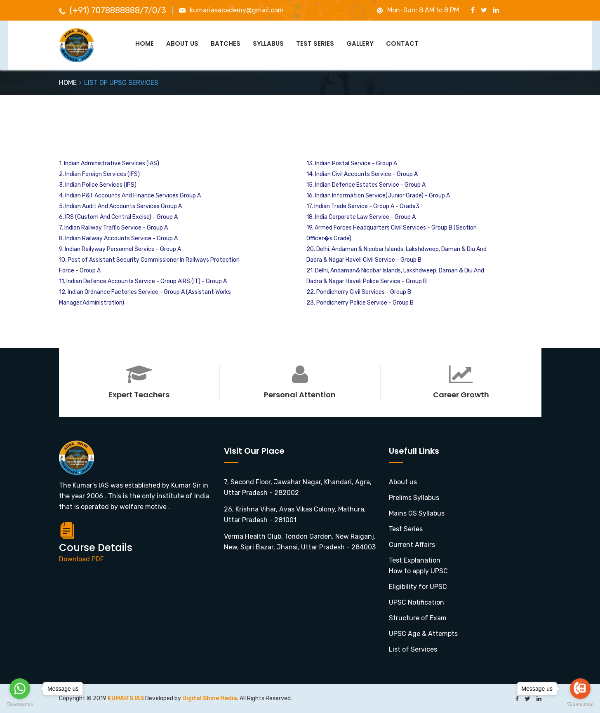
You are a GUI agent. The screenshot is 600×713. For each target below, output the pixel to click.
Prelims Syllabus (414, 498)
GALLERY (360, 43)
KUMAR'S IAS (126, 698)
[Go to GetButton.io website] (20, 704)
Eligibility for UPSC (418, 587)
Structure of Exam (418, 618)
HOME (68, 83)
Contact (402, 43)
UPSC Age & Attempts (423, 634)
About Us (182, 43)
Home (144, 43)
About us (403, 482)
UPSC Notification (416, 602)
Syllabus (268, 43)
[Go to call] (580, 688)
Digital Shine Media (209, 698)
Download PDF (81, 559)
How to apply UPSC (418, 571)
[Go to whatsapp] (19, 688)
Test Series (315, 43)
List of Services (413, 649)
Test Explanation (414, 560)
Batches (225, 43)
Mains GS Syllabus (417, 513)
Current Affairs (412, 545)
